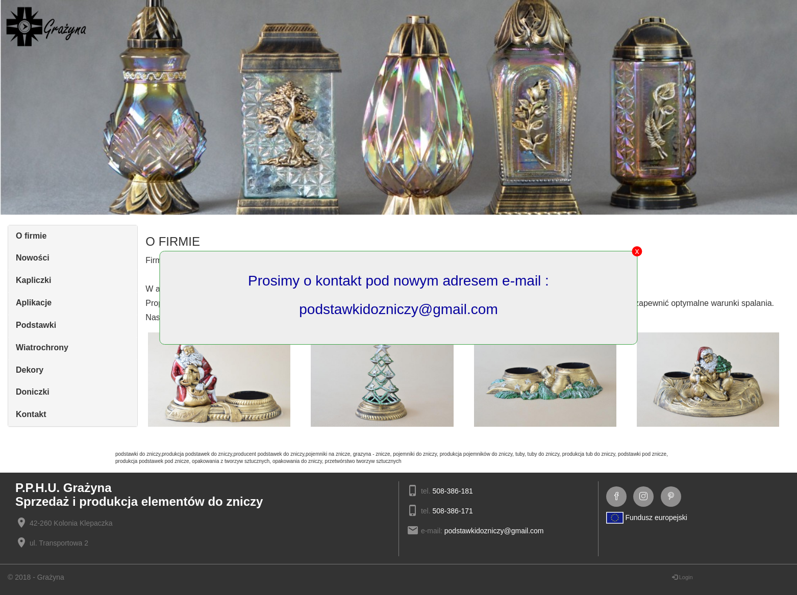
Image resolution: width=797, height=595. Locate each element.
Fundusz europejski (646, 517)
